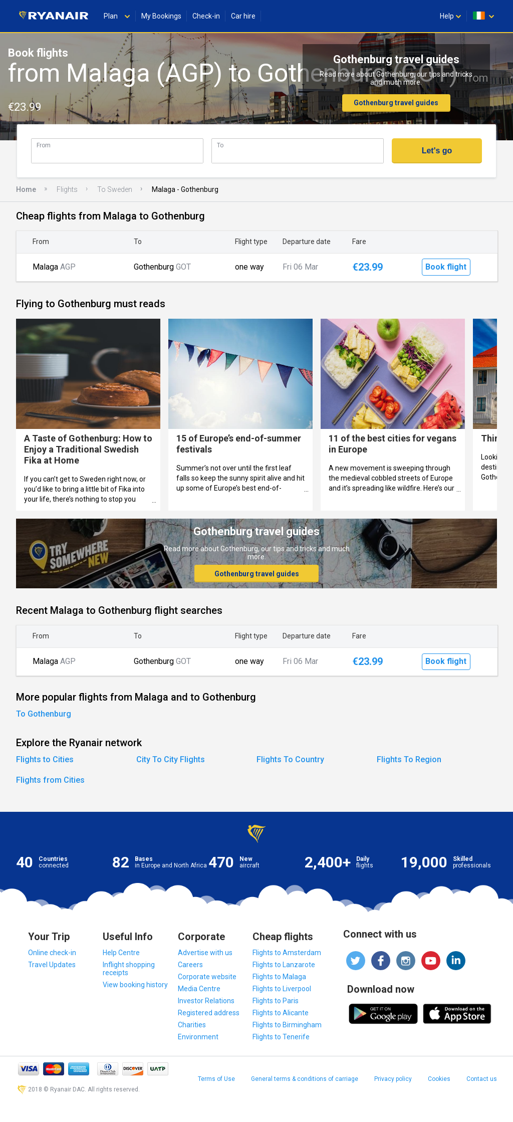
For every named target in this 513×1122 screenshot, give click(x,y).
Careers (190, 965)
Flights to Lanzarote (283, 965)
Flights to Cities (45, 759)
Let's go (437, 150)
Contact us (481, 1078)
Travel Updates (52, 965)
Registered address (208, 1013)
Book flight (445, 267)
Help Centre (121, 953)
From (44, 145)
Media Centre (199, 989)
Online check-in (52, 953)
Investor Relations (206, 1001)
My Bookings (161, 16)
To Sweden (114, 189)
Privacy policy (393, 1078)
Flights (67, 189)
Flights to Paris (275, 1001)
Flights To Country (290, 759)
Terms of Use (216, 1078)
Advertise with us (205, 953)
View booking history (135, 985)
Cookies (439, 1078)
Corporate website (207, 977)
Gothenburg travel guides (396, 103)
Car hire (243, 16)
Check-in (206, 16)
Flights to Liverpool (281, 989)
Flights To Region (409, 759)
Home (26, 189)
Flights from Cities (50, 780)
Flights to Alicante (280, 1013)
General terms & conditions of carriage (304, 1078)
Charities (192, 1025)
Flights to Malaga (279, 977)
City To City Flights (170, 759)
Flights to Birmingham (287, 1025)
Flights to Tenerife (281, 1037)
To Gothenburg (43, 714)
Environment (198, 1037)
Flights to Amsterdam (286, 953)
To (220, 145)
